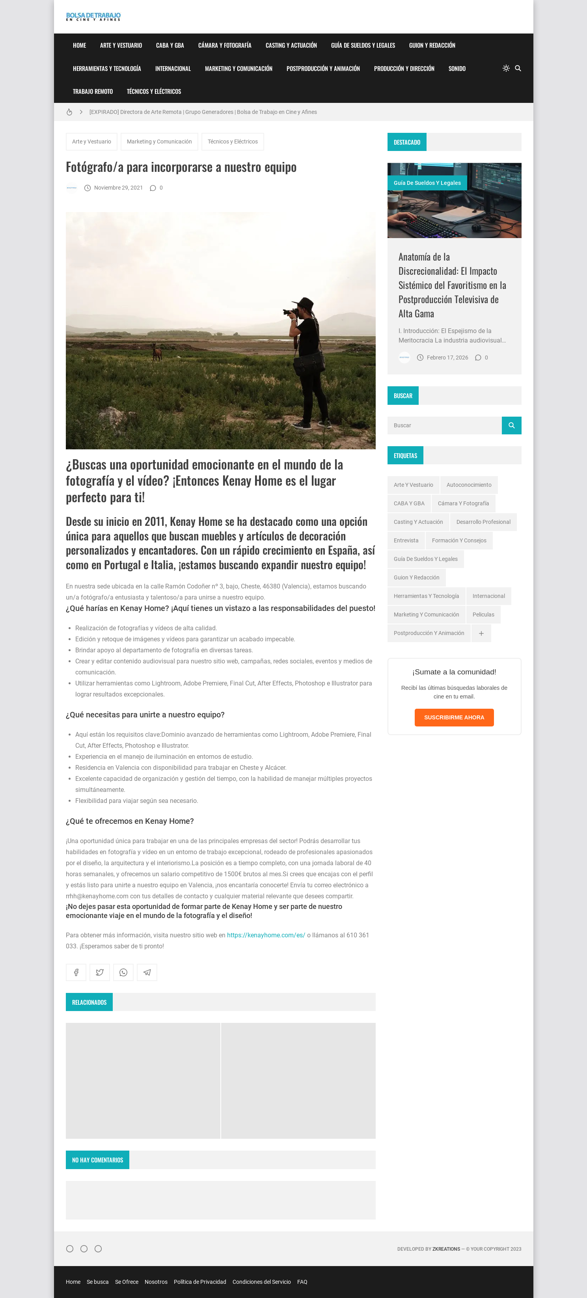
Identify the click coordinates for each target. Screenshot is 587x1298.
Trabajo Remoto (93, 91)
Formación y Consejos (459, 540)
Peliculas (483, 614)
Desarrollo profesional (484, 522)
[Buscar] (518, 68)
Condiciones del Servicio (262, 1282)
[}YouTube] (98, 1248)
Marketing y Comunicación (238, 68)
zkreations (446, 1249)
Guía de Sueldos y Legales (363, 45)
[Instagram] (70, 1248)
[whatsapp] (123, 972)
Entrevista (406, 540)
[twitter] (99, 972)
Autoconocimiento (469, 485)
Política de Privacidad (200, 1282)
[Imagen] (455, 200)
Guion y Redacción (432, 45)
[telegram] (147, 972)
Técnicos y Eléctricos (154, 91)
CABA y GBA (170, 45)
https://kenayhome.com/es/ (266, 935)
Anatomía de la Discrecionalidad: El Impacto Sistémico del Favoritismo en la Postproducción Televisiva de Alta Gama (452, 284)
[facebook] (76, 972)
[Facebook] (84, 1248)
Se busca (98, 1282)
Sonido (457, 68)
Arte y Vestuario (121, 45)
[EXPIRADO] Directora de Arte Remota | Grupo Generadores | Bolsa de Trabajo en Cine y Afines (203, 112)
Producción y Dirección (404, 68)
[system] (506, 68)
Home (79, 45)
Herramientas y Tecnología (107, 68)
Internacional (173, 68)
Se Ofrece (126, 1282)
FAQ (302, 1282)
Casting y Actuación (291, 45)
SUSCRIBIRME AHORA (454, 717)
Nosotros (156, 1282)
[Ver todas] (481, 633)
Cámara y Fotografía (225, 45)
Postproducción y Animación (323, 68)
